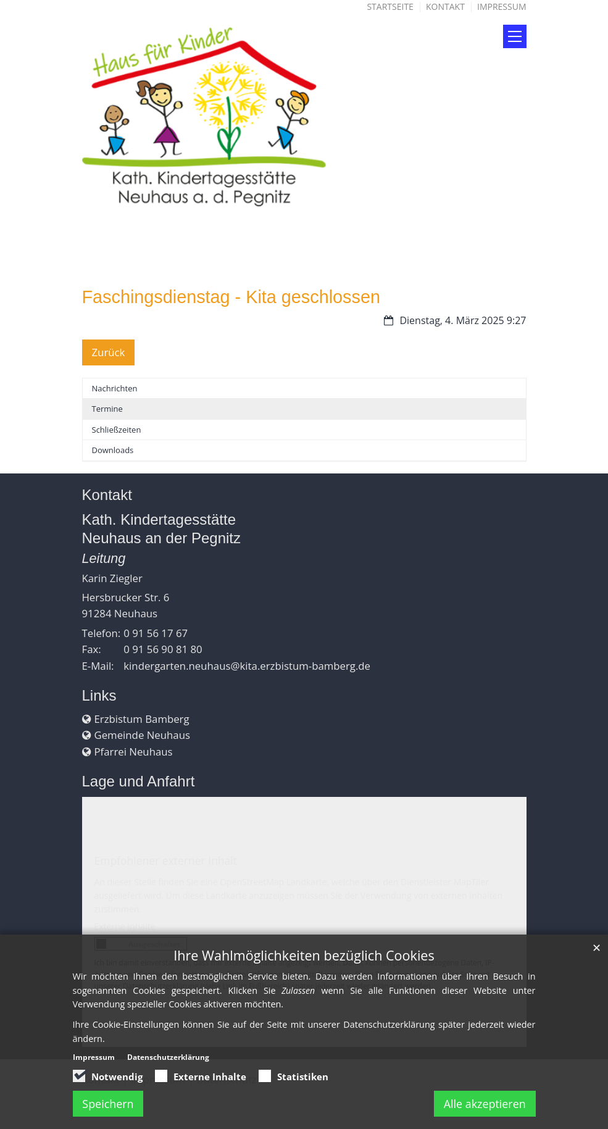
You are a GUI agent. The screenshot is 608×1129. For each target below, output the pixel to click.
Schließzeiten (116, 429)
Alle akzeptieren (484, 1103)
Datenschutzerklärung (168, 1057)
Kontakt (445, 6)
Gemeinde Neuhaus (142, 735)
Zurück (108, 352)
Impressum (502, 6)
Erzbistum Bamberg (141, 719)
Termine (107, 408)
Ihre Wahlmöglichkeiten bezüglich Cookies (304, 955)
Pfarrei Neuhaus (133, 751)
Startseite (390, 6)
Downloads (113, 450)
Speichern (109, 1103)
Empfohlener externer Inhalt (165, 860)
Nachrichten (115, 388)
